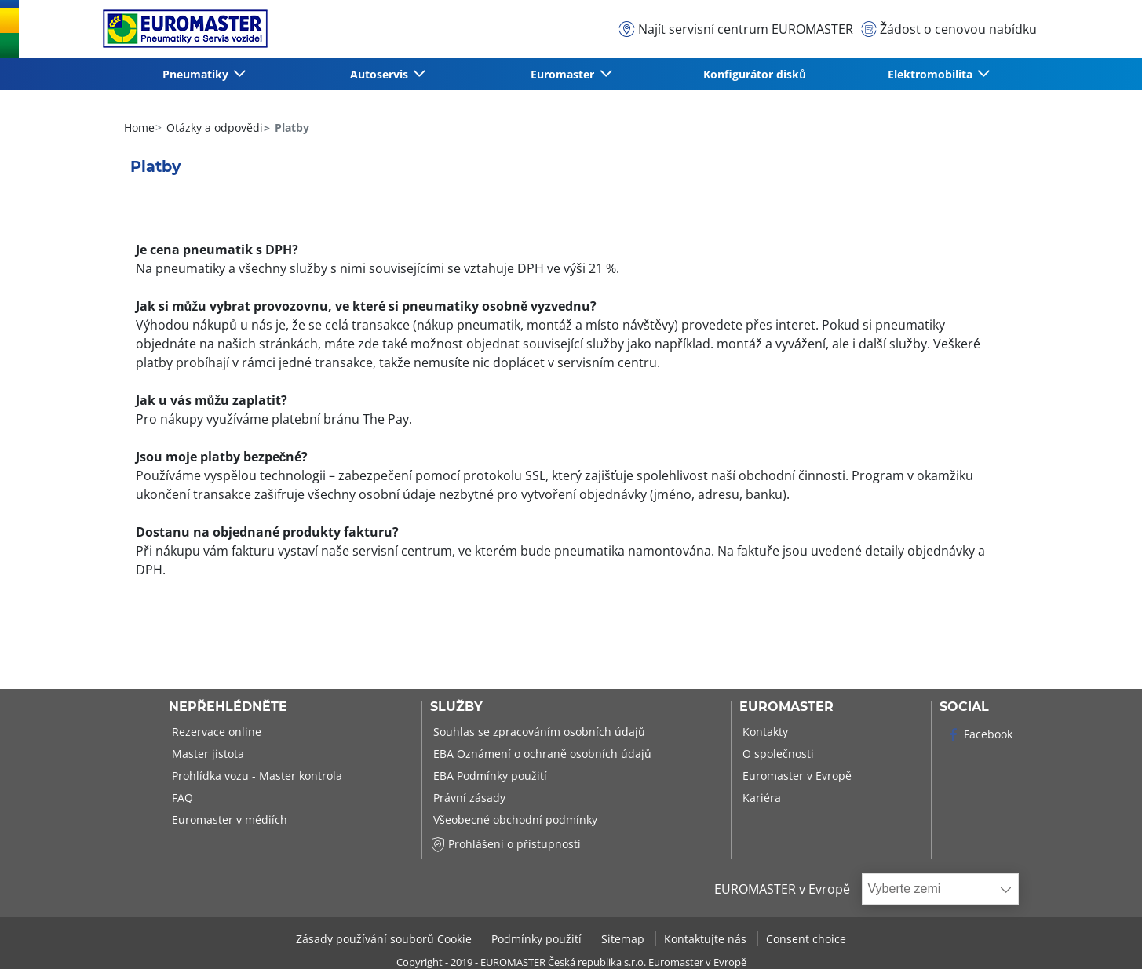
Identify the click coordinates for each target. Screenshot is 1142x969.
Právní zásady (467, 797)
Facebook (979, 734)
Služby (456, 707)
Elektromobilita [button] (932, 74)
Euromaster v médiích (228, 819)
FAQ (181, 797)
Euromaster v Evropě (795, 775)
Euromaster (786, 707)
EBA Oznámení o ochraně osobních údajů (540, 753)
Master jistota (206, 753)
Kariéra (760, 797)
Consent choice (806, 938)
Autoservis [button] (380, 74)
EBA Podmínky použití (488, 775)
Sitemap (624, 938)
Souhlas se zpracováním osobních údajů (537, 731)
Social (964, 707)
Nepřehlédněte (228, 707)
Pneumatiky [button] (197, 74)
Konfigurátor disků (754, 74)
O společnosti (776, 753)
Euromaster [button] (564, 74)
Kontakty (763, 731)
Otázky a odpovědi (213, 127)
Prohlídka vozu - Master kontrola (255, 775)
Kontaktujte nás (707, 938)
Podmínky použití (538, 938)
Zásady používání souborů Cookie (385, 938)
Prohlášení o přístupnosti (505, 843)
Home (139, 127)
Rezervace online (215, 731)
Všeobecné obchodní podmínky (513, 819)
